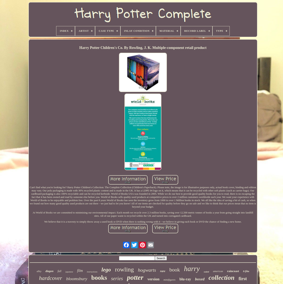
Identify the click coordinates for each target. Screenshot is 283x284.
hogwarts (147, 270)
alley (39, 271)
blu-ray (185, 279)
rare (162, 271)
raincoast (233, 271)
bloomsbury (76, 278)
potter (135, 277)
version (153, 279)
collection (222, 277)
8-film (246, 271)
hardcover (50, 278)
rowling (124, 269)
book (174, 270)
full (59, 271)
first (243, 278)
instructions (92, 271)
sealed (206, 272)
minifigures (170, 279)
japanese (69, 271)
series (117, 278)
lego (106, 270)
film (80, 271)
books (99, 277)
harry (192, 269)
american (218, 271)
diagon (49, 271)
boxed (199, 279)
